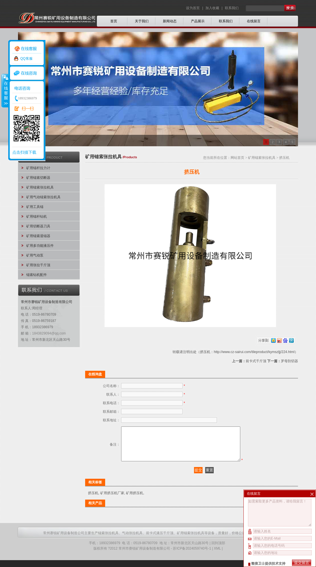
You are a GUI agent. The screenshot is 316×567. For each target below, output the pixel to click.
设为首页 (193, 8)
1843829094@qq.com (49, 333)
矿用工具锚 (34, 207)
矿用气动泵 (34, 255)
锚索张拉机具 (108, 540)
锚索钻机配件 (36, 275)
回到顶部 (218, 550)
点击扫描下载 (24, 152)
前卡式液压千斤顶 (159, 540)
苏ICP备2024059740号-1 (192, 555)
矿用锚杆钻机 (36, 217)
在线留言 (254, 21)
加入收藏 (212, 8)
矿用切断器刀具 (38, 226)
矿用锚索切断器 (38, 178)
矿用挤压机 (134, 500)
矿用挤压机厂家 (112, 500)
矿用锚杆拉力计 (38, 168)
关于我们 (142, 21)
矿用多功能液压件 (40, 246)
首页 (113, 21)
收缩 (5, 90)
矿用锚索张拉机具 (40, 187)
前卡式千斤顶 (256, 361)
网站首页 (237, 158)
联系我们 (232, 8)
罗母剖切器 (289, 361)
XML (217, 555)
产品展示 (198, 21)
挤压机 (93, 500)
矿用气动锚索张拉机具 (43, 197)
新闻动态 (170, 21)
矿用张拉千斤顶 (38, 265)
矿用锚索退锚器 (38, 236)
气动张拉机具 (132, 540)
